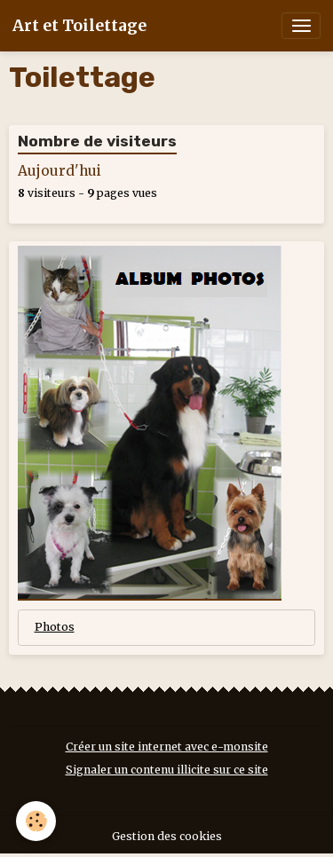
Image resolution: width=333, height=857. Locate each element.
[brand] (79, 25)
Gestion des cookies (167, 836)
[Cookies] (36, 821)
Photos (55, 626)
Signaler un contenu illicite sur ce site (167, 769)
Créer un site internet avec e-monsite (167, 746)
